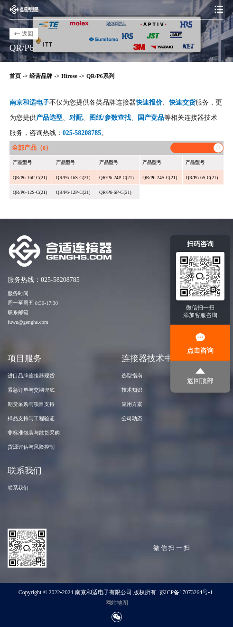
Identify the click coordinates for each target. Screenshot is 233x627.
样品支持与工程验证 (31, 418)
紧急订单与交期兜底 (31, 390)
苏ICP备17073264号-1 (186, 592)
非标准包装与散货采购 (34, 432)
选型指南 (131, 375)
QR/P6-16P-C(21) (30, 177)
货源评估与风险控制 (31, 447)
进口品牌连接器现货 (31, 375)
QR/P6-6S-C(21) (202, 177)
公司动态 (131, 418)
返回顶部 (200, 376)
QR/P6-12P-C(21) (73, 192)
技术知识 (131, 390)
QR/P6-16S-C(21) (73, 177)
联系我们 (18, 488)
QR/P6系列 (100, 76)
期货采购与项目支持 (31, 404)
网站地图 (116, 602)
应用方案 (131, 404)
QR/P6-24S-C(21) (159, 177)
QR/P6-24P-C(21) (116, 177)
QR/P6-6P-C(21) (115, 192)
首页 (15, 76)
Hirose (69, 76)
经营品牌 (40, 76)
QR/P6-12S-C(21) (30, 192)
